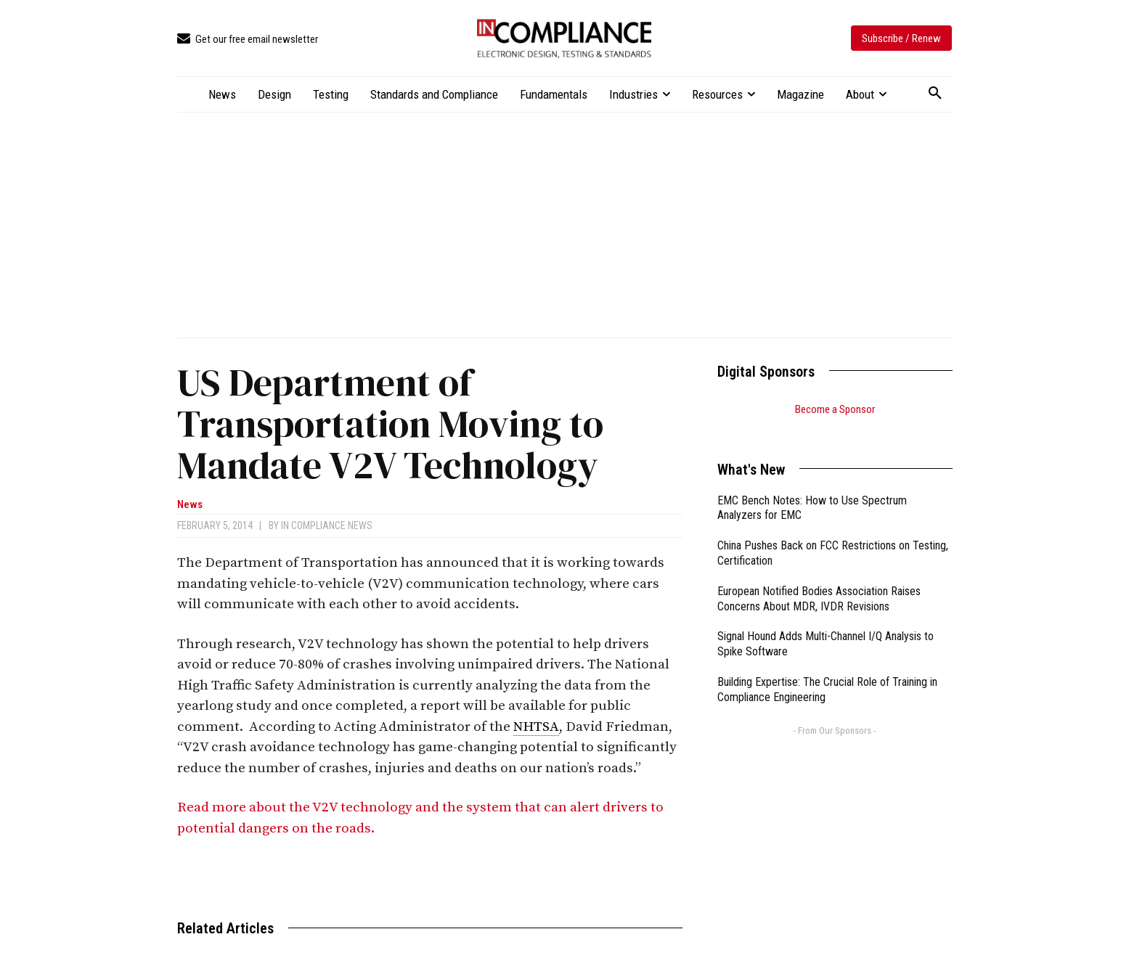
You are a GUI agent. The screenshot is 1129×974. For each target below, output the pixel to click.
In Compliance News (326, 525)
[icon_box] (247, 39)
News (190, 504)
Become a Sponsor (835, 409)
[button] (935, 93)
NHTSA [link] (536, 727)
